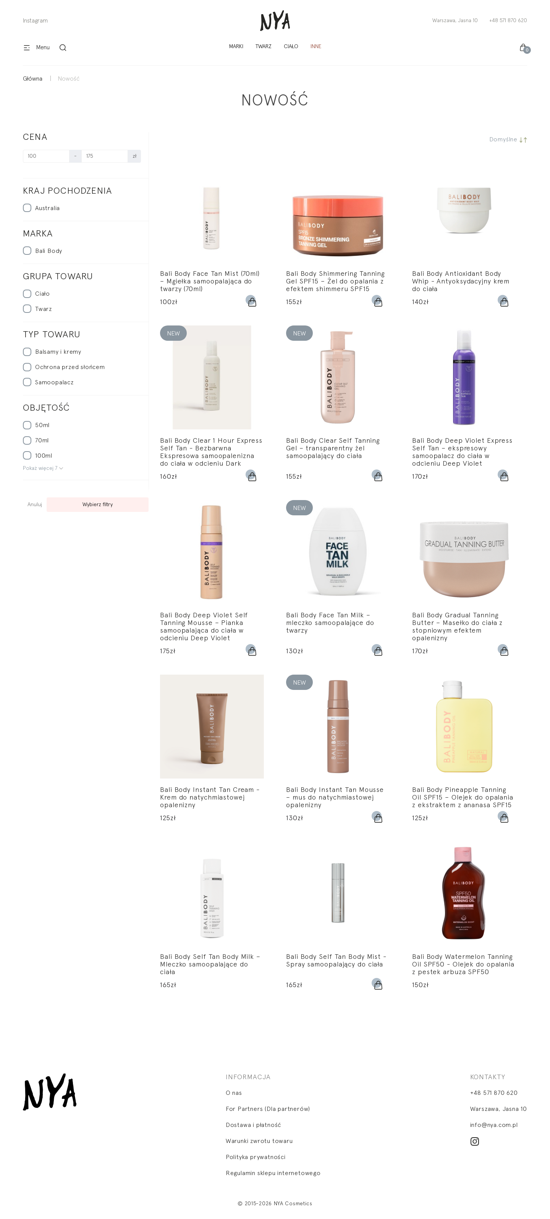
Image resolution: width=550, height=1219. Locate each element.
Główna (32, 79)
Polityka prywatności (256, 1157)
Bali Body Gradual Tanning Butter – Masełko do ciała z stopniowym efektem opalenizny (457, 627)
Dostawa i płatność (253, 1125)
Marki (236, 46)
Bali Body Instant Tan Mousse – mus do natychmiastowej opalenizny (335, 798)
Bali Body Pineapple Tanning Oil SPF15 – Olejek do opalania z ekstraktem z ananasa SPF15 (462, 798)
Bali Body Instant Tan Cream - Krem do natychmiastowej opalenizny (210, 798)
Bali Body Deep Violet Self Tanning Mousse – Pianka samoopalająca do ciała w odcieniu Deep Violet (204, 627)
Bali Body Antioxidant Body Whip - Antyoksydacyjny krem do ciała (461, 281)
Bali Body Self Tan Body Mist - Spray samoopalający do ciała (336, 961)
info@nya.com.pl (494, 1125)
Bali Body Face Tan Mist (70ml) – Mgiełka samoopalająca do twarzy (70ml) (210, 281)
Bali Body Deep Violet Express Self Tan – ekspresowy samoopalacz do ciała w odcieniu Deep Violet (462, 452)
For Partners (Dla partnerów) (268, 1109)
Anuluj (35, 504)
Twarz (264, 46)
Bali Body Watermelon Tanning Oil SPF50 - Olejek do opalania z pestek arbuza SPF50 (463, 965)
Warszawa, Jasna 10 (455, 20)
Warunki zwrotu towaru (259, 1141)
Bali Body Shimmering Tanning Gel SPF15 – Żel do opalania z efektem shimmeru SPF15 (335, 281)
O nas (234, 1093)
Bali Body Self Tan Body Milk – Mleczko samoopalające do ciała (210, 965)
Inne (316, 46)
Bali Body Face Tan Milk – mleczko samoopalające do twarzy (330, 623)
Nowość (68, 79)
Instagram (35, 21)
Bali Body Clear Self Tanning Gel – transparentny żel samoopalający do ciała (333, 448)
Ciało (291, 46)
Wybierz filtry (97, 504)
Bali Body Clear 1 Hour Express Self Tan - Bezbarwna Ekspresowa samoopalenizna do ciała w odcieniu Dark (211, 452)
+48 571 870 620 (508, 20)
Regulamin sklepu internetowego (273, 1173)
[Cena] (46, 156)
